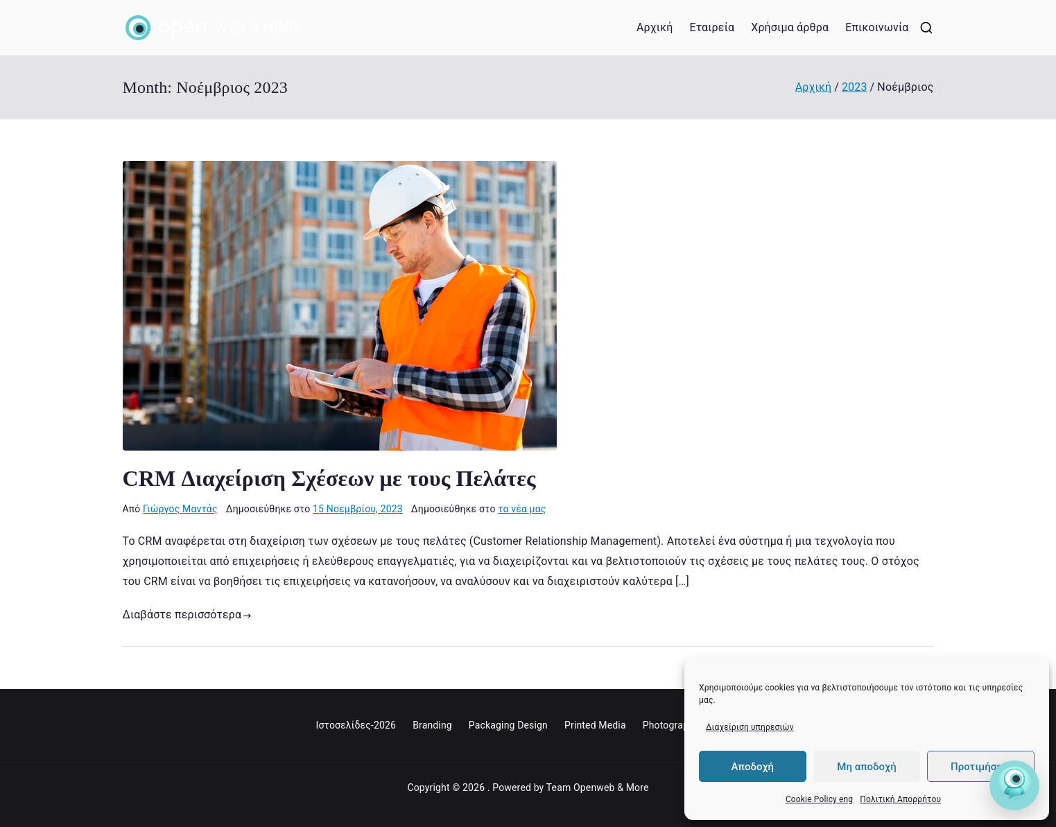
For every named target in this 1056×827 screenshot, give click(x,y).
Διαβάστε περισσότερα (187, 614)
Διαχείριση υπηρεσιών (750, 727)
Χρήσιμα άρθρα (790, 27)
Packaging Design (508, 725)
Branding (432, 725)
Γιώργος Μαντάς (180, 508)
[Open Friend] (1014, 785)
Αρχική (655, 27)
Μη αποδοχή (866, 766)
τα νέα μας (522, 508)
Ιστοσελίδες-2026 (355, 725)
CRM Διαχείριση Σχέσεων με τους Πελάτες (329, 478)
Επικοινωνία (876, 27)
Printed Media (595, 725)
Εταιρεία (711, 27)
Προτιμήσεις (981, 766)
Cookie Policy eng (819, 799)
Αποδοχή (753, 766)
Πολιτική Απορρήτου (900, 799)
